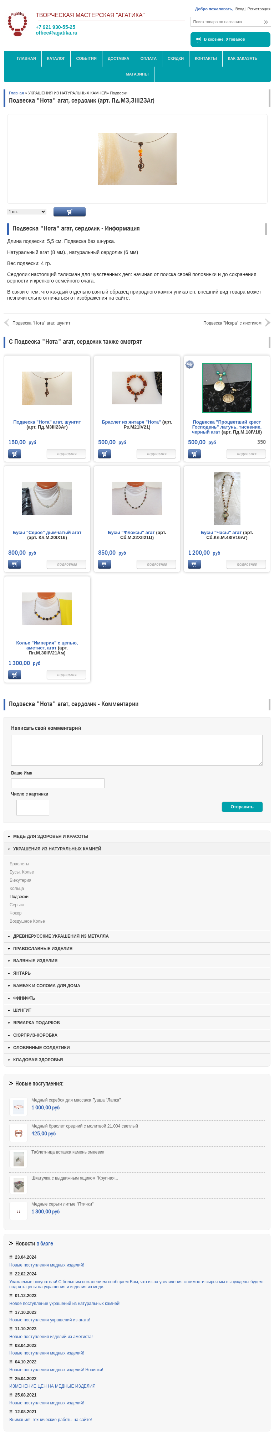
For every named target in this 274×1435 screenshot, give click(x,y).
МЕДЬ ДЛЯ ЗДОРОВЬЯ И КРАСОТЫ (50, 836)
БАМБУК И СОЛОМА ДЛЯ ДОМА (46, 985)
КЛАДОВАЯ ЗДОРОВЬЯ (38, 1059)
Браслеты (19, 863)
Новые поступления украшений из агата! (49, 1319)
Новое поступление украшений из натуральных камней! (65, 1303)
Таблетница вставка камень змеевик (67, 1152)
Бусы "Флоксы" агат (131, 532)
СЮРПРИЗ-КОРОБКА (35, 1035)
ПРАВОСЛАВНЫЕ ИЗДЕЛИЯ (42, 948)
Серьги (17, 904)
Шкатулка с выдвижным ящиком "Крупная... (74, 1178)
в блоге (44, 1243)
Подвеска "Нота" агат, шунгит (41, 323)
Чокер (15, 913)
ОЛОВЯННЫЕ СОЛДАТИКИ (41, 1047)
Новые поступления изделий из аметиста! (51, 1336)
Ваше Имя (21, 773)
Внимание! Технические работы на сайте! (50, 1419)
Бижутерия (20, 880)
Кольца (17, 888)
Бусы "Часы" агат (221, 532)
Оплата (149, 58)
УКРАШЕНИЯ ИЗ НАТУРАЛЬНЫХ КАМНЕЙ (67, 93)
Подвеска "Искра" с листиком (232, 323)
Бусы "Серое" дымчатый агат (47, 532)
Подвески (118, 93)
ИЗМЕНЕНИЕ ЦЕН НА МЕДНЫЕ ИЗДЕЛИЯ (52, 1386)
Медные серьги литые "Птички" (62, 1204)
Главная (26, 58)
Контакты (206, 58)
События (86, 58)
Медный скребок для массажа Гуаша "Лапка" (76, 1100)
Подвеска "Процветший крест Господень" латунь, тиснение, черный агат (227, 427)
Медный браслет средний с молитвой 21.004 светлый (84, 1126)
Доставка (119, 58)
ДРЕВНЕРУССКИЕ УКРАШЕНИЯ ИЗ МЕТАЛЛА (61, 936)
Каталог (56, 58)
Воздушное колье (27, 921)
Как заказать (243, 58)
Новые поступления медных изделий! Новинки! (56, 1369)
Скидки (176, 58)
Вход (239, 9)
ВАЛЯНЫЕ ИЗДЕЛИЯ (35, 960)
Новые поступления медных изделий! (46, 1265)
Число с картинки (29, 794)
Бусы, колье (22, 872)
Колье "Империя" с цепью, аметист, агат (47, 645)
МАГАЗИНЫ (137, 74)
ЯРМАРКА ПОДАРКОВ (36, 1022)
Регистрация (259, 9)
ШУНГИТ (22, 1010)
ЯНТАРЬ (22, 973)
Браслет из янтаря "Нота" (131, 422)
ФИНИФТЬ (24, 998)
